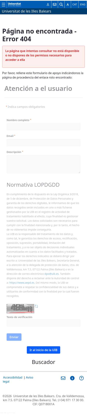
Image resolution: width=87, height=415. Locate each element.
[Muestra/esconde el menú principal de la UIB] (3, 4)
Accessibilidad (12, 377)
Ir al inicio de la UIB (43, 350)
